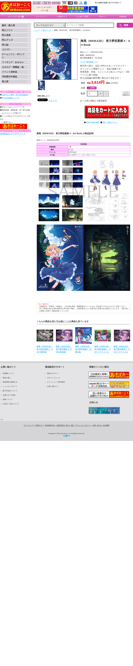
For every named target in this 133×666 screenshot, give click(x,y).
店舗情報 (122, 17)
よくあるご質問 (82, 17)
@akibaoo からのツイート (13, 134)
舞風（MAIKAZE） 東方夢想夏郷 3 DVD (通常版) (45, 349)
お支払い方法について (11, 404)
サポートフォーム (53, 378)
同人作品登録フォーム (10, 98)
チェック (52, 100)
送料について (7, 399)
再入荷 (5, 81)
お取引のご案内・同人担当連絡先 (15, 95)
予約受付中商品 (9, 76)
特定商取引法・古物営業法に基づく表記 (59, 425)
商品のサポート (52, 373)
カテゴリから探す (16, 17)
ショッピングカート (10, 386)
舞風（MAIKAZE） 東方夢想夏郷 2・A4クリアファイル (122, 349)
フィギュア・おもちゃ (13, 62)
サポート (102, 17)
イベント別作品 (9, 72)
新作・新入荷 (8, 25)
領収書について (8, 373)
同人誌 (5, 45)
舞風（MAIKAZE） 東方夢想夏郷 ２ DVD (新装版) (64, 349)
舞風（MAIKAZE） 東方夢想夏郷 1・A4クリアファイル (102, 349)
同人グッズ (7, 40)
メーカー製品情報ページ (89, 62)
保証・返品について (110, 122)
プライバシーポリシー (83, 425)
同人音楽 (6, 35)
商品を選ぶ (7, 378)
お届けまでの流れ (9, 395)
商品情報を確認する (10, 382)
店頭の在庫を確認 (92, 122)
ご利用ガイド (61, 17)
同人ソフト (7, 30)
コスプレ (6, 49)
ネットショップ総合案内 (56, 382)
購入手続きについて (10, 391)
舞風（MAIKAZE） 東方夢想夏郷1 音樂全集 (83, 349)
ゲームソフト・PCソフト (13, 55)
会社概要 (106, 425)
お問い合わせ (97, 425)
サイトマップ (41, 17)
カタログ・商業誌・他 (13, 67)
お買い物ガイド (52, 386)
